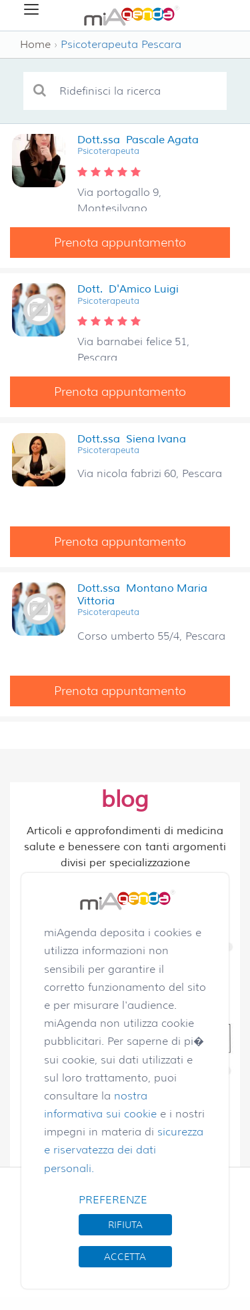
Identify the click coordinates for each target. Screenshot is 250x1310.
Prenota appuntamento (120, 242)
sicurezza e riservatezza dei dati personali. (123, 1149)
